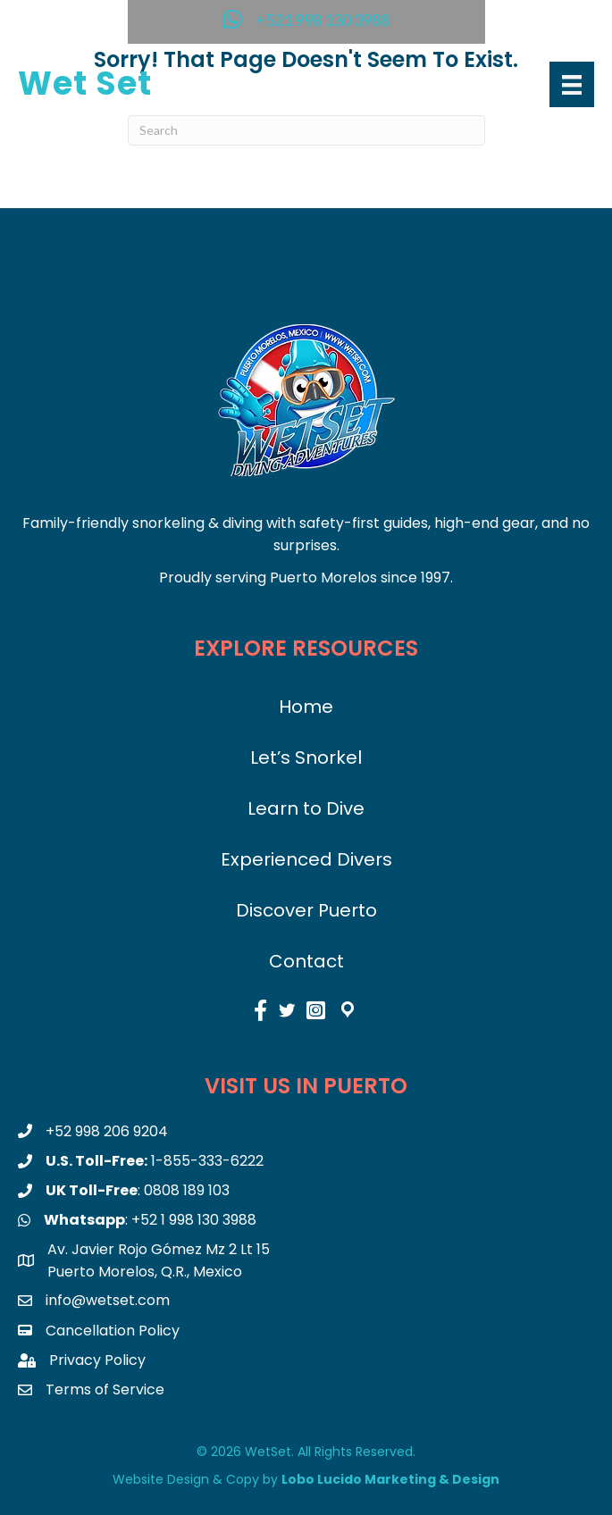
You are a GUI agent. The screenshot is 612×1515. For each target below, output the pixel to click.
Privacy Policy (97, 1360)
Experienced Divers (306, 859)
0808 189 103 (187, 1190)
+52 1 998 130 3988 (193, 1219)
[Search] (306, 130)
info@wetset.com (108, 1300)
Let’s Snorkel (306, 757)
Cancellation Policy (113, 1330)
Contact (306, 961)
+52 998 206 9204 (107, 1131)
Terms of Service (105, 1389)
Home (306, 706)
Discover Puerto (306, 910)
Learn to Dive (306, 808)
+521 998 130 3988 (323, 19)
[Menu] (571, 84)
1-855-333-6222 (207, 1161)
